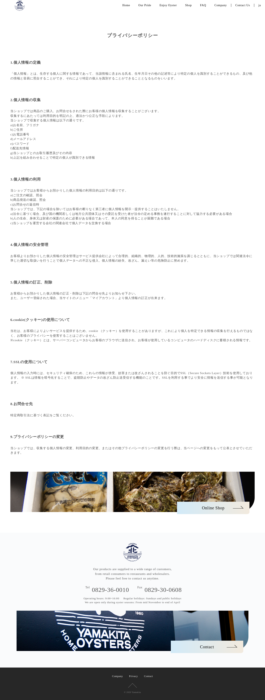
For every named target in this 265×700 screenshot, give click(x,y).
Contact (148, 676)
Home (126, 5)
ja (259, 5)
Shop (188, 5)
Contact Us (242, 5)
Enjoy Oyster (168, 5)
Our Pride (144, 5)
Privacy (133, 676)
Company (220, 5)
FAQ (203, 5)
